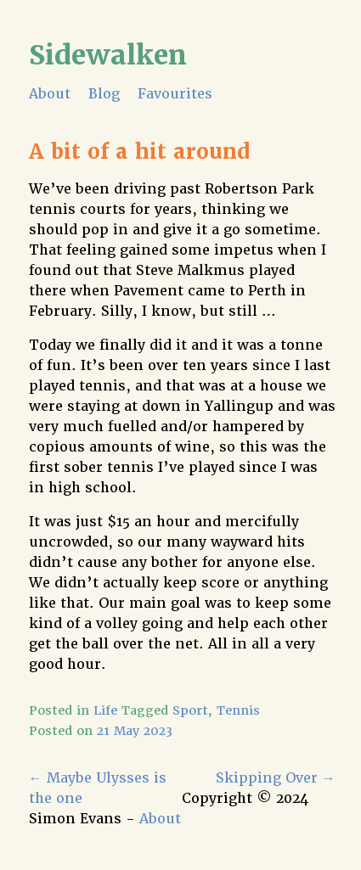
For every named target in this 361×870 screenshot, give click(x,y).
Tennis (238, 710)
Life (105, 710)
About (50, 94)
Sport (190, 710)
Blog (104, 94)
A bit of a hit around (139, 151)
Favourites (175, 94)
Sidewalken (108, 54)
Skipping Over (276, 778)
